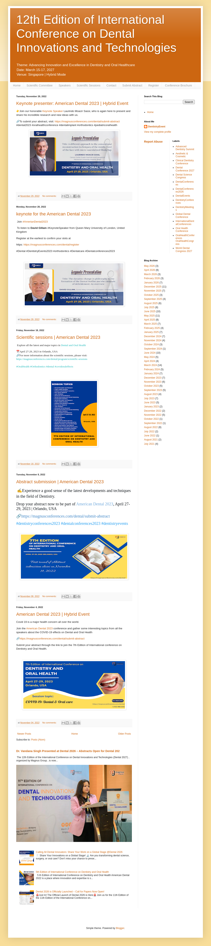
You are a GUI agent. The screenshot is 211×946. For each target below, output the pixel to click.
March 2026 (150, 274)
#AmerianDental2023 (35, 221)
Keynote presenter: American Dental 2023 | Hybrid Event (72, 103)
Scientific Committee (40, 85)
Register (153, 85)
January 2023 (151, 406)
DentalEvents (183, 195)
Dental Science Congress (184, 176)
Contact (111, 85)
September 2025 (153, 299)
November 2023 (152, 381)
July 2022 (149, 431)
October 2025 (151, 295)
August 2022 (151, 427)
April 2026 (149, 270)
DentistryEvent (156, 126)
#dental (50, 366)
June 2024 (149, 352)
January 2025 (151, 332)
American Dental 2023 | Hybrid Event (53, 614)
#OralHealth (22, 366)
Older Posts (124, 733)
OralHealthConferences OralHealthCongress (185, 239)
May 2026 (149, 266)
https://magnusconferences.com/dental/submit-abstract (87, 121)
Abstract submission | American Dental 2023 (60, 481)
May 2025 (149, 315)
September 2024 (153, 348)
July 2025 (149, 307)
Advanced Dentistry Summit (185, 148)
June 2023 (149, 402)
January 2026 (151, 282)
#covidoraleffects (64, 366)
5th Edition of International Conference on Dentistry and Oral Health (72, 872)
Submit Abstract (132, 85)
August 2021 (151, 439)
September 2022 (153, 423)
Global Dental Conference (183, 215)
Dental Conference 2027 (185, 169)
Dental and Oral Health (73, 345)
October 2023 (151, 385)
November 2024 (152, 340)
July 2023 (149, 398)
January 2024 (151, 373)
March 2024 (150, 365)
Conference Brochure (178, 85)
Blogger (120, 928)
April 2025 (149, 319)
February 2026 (152, 278)
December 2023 (152, 377)
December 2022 (152, 410)
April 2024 (149, 361)
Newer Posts (24, 733)
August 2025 (151, 303)
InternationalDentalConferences (185, 222)
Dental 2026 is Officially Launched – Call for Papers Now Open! (70, 891)
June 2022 (149, 435)
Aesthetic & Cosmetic (182, 155)
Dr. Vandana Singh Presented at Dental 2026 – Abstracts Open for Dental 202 (67, 751)
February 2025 (152, 328)
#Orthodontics (37, 366)
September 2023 (153, 390)
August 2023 (151, 394)
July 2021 (149, 443)
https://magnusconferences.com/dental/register (51, 244)
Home (16, 85)
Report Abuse (153, 141)
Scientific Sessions (88, 85)
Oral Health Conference (182, 229)
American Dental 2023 (39, 628)
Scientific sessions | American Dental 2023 (58, 337)
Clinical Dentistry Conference (185, 162)
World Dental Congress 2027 (184, 249)
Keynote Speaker (52, 111)
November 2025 (152, 290)
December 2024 (152, 336)
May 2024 (149, 357)
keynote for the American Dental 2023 (53, 213)
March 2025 (150, 323)
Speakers (65, 85)
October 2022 (151, 419)
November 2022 (152, 414)
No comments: (49, 196)
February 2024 (152, 369)
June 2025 (149, 311)
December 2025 (152, 286)
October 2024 (151, 344)
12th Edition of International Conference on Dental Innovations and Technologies (96, 33)
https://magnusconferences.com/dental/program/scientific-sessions (51, 359)
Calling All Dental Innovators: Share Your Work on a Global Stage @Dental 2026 (79, 852)
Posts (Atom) (38, 739)
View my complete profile (157, 131)
